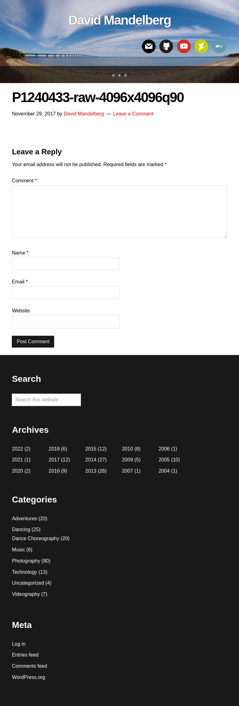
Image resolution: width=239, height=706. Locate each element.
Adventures (24, 518)
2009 (127, 459)
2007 (127, 471)
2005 (164, 459)
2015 (90, 448)
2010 (127, 448)
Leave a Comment (133, 113)
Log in (19, 644)
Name (20, 252)
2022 (17, 448)
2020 (17, 471)
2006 (164, 448)
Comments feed (29, 666)
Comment (24, 180)
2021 (17, 459)
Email (20, 281)
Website (21, 310)
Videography (26, 594)
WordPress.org (28, 677)
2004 (164, 471)
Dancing (21, 529)
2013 (90, 471)
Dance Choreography (35, 538)
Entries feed (25, 654)
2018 (54, 448)
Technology (24, 572)
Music (18, 549)
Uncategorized (28, 583)
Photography (26, 560)
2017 (54, 459)
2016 (54, 471)
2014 (90, 459)
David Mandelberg (119, 20)
